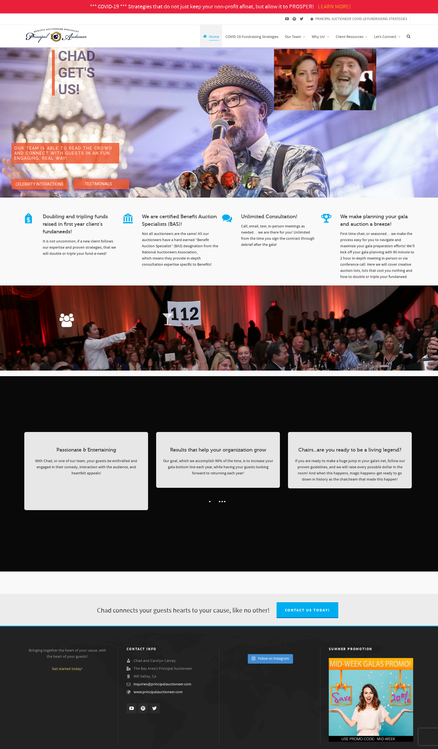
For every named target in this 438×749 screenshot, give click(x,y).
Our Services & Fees (357, 742)
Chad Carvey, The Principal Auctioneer (214, 742)
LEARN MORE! (334, 6)
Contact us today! (307, 610)
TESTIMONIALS (98, 184)
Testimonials (331, 742)
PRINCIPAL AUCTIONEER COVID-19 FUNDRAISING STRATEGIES (358, 19)
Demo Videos (308, 742)
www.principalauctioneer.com (158, 692)
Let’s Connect (403, 742)
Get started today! (67, 668)
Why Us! (177, 742)
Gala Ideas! (382, 742)
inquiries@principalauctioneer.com (162, 684)
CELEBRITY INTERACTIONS (39, 184)
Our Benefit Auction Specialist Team (270, 742)
